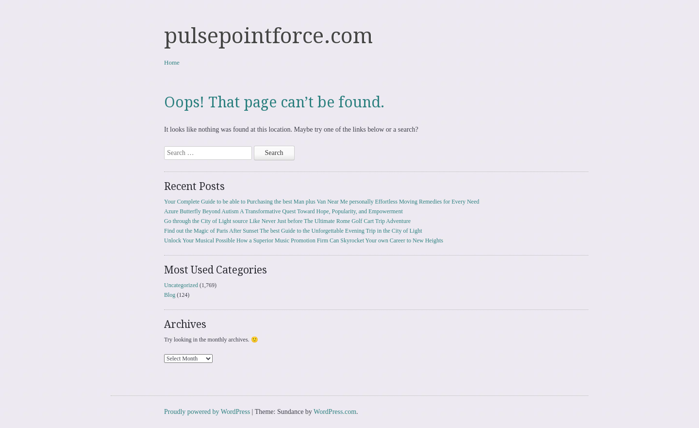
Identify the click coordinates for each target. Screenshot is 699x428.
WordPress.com (335, 411)
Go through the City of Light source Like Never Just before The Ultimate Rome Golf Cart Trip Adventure (287, 221)
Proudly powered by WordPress (207, 411)
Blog (169, 294)
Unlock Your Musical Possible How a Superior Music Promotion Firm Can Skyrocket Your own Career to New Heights (303, 240)
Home (172, 62)
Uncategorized (181, 285)
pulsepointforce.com (268, 36)
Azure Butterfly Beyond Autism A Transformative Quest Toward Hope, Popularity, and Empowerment (283, 211)
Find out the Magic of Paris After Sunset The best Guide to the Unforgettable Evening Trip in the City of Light (293, 230)
